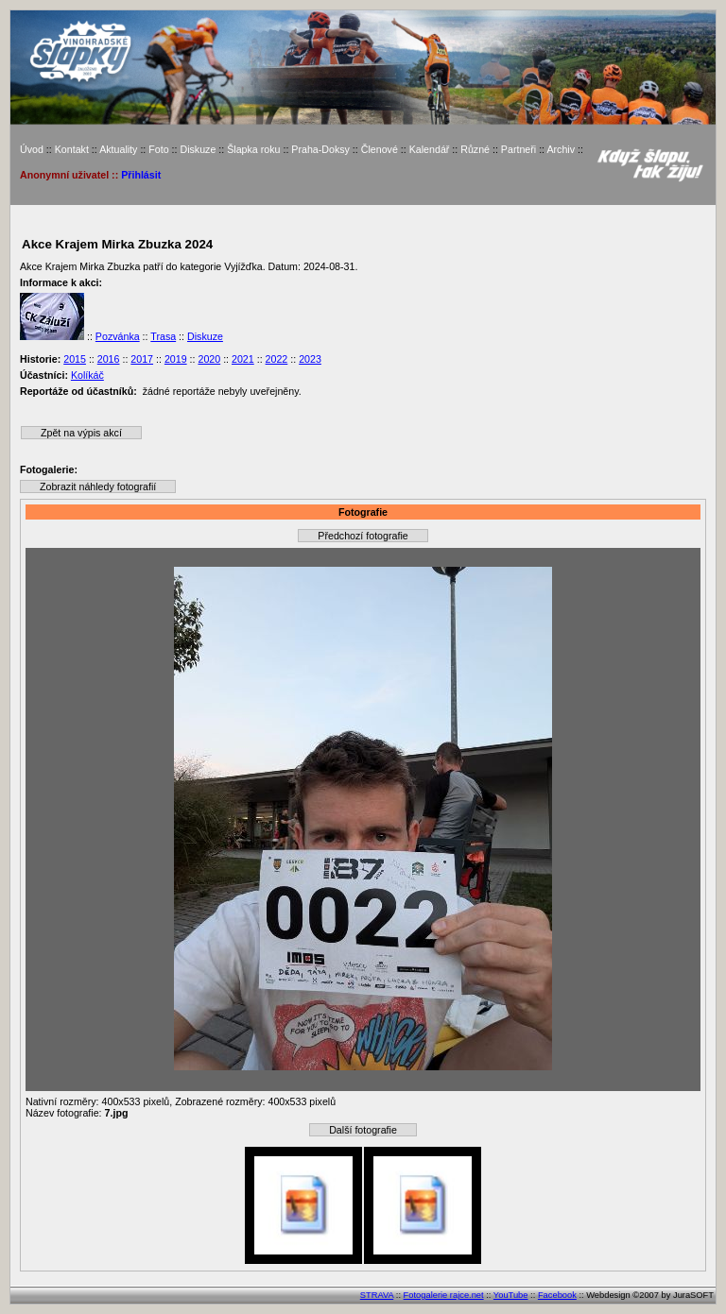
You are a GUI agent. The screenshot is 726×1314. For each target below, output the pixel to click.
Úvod (31, 149)
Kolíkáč (87, 375)
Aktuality (118, 149)
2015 (74, 359)
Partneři (518, 149)
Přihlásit (141, 174)
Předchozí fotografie (362, 535)
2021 (243, 359)
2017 (141, 359)
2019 (175, 359)
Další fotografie (363, 1129)
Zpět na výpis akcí (81, 432)
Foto (158, 149)
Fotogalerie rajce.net (444, 1295)
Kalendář (429, 149)
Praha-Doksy (320, 149)
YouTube (510, 1295)
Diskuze (198, 149)
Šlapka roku (253, 149)
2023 (310, 359)
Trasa (163, 336)
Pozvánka (117, 336)
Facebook (557, 1295)
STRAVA (376, 1295)
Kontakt (72, 149)
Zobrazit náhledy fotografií (98, 486)
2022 (277, 359)
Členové (379, 149)
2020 (209, 359)
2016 (108, 359)
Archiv (560, 149)
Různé (475, 149)
